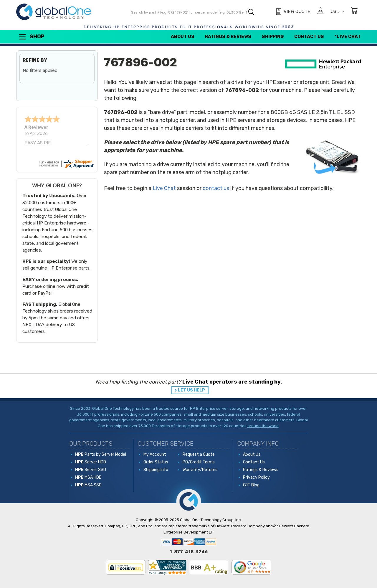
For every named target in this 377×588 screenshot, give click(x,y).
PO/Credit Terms (199, 462)
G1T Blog (251, 485)
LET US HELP (191, 390)
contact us (216, 188)
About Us (182, 36)
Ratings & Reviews (228, 36)
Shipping (273, 36)
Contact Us (309, 36)
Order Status (155, 462)
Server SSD (90, 469)
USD (337, 11)
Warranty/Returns (200, 469)
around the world (263, 426)
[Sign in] (320, 11)
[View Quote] (292, 11)
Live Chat (164, 188)
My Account (154, 454)
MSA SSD (88, 485)
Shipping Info (155, 469)
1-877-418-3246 (189, 551)
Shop (31, 36)
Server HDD (90, 462)
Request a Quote (199, 454)
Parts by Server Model (100, 454)
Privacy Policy (256, 477)
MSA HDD (88, 477)
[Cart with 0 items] (354, 11)
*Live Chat (348, 36)
